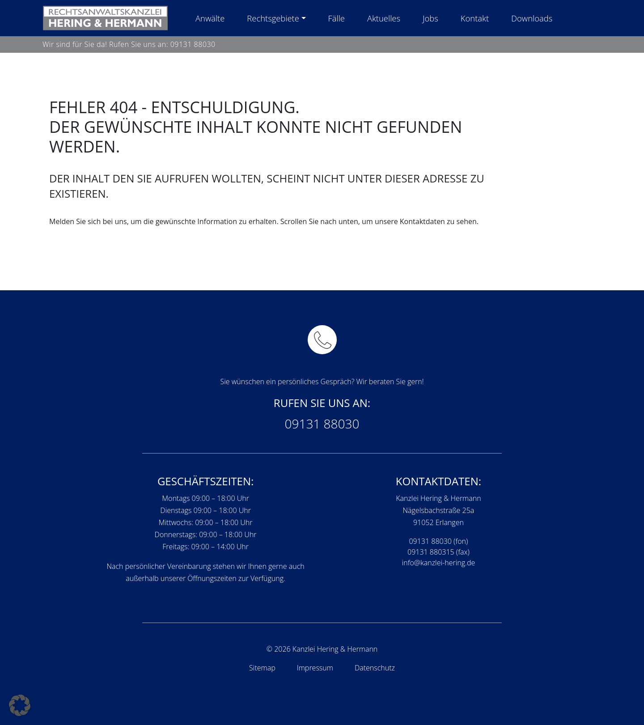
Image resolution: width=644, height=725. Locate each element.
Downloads (531, 18)
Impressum (315, 668)
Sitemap (262, 668)
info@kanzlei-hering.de (438, 563)
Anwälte (210, 18)
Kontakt (475, 18)
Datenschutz (375, 668)
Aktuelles (383, 18)
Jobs (430, 18)
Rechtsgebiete (273, 18)
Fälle (336, 18)
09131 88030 (193, 44)
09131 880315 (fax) (438, 552)
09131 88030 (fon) (438, 541)
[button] (19, 705)
